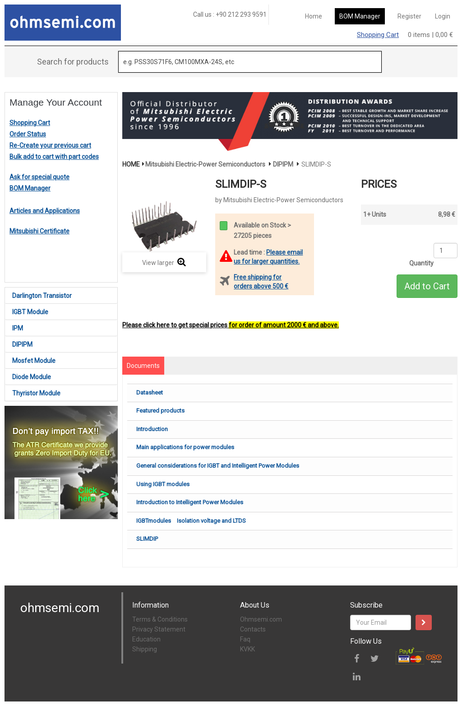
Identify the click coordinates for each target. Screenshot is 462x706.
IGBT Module (30, 312)
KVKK (247, 649)
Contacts (253, 629)
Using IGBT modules (162, 484)
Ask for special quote (39, 177)
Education (146, 639)
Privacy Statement (158, 629)
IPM (17, 328)
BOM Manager (359, 16)
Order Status (27, 134)
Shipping (144, 649)
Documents (143, 365)
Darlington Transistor (42, 295)
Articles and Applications (44, 210)
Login (442, 16)
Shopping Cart (378, 35)
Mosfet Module (33, 360)
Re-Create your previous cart (50, 145)
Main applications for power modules (185, 447)
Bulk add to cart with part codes (54, 156)
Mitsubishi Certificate (39, 231)
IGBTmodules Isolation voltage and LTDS (191, 520)
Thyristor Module (36, 393)
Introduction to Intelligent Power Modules (189, 502)
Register (409, 16)
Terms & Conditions (160, 619)
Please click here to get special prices (230, 325)
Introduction (152, 429)
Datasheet (149, 392)
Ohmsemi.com (261, 619)
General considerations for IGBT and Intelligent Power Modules (217, 465)
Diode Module (31, 377)
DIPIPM (22, 344)
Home (313, 16)
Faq (245, 639)
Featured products (160, 410)
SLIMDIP (147, 538)
